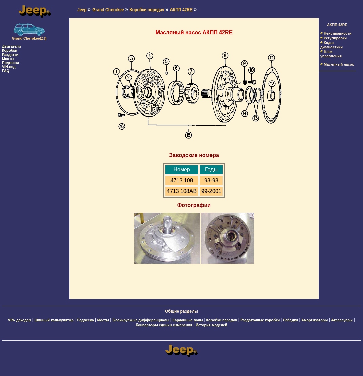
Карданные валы (188, 320)
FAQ (5, 71)
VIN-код (9, 67)
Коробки (9, 50)
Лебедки (290, 320)
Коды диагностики (331, 45)
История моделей (211, 325)
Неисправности (337, 33)
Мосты (8, 59)
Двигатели (11, 46)
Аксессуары (342, 320)
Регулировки (335, 38)
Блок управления (331, 53)
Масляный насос (339, 64)
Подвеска (10, 63)
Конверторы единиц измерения (164, 325)
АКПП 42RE (337, 25)
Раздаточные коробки (260, 320)
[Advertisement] (29, 174)
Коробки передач (221, 320)
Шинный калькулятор (54, 320)
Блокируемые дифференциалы (141, 320)
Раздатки (10, 55)
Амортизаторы (314, 320)
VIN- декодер (19, 320)
